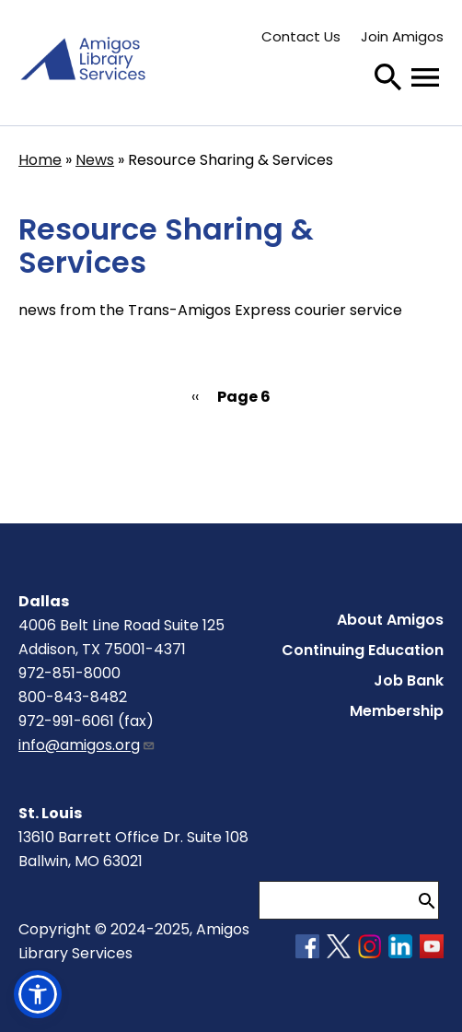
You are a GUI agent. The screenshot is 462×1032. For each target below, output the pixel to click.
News (94, 159)
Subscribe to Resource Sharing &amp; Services (25, 464)
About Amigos (390, 619)
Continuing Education (363, 650)
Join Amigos (402, 36)
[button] (37, 994)
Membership (397, 710)
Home (40, 159)
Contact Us (301, 36)
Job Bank (409, 680)
